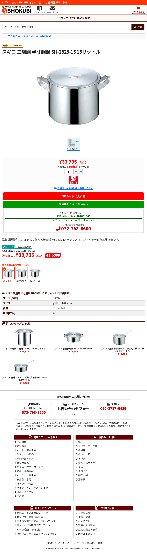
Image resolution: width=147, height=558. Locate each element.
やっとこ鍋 (84, 454)
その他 (20, 496)
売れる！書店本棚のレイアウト (33, 512)
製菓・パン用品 (25, 454)
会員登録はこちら (57, 2)
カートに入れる (73, 196)
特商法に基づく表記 (92, 542)
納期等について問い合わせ (74, 204)
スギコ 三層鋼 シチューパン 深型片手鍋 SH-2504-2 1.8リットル (122, 349)
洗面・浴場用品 (25, 471)
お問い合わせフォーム (73, 411)
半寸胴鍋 (46, 36)
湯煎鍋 (81, 479)
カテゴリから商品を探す (73, 18)
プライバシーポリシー (69, 542)
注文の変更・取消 (87, 529)
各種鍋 (81, 458)
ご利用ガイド (104, 508)
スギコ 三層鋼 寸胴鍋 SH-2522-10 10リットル (24, 348)
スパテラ (83, 471)
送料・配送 (84, 517)
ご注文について (86, 512)
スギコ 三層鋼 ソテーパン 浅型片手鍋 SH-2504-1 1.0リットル (24, 378)
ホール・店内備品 (26, 450)
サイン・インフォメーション (32, 487)
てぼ (80, 466)
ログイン (7, 2)
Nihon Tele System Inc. (74, 548)
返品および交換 (86, 525)
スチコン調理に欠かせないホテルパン (37, 521)
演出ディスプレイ (26, 492)
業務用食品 (23, 462)
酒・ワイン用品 (25, 483)
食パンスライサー (88, 462)
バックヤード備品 (26, 475)
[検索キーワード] (67, 27)
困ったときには (86, 533)
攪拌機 (81, 450)
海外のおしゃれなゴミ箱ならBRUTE (36, 533)
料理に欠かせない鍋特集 (30, 517)
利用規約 (51, 542)
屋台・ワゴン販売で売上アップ (33, 525)
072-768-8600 (76, 228)
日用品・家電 (24, 479)
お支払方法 (84, 521)
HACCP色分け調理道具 (29, 529)
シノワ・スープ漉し (89, 446)
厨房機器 (21, 441)
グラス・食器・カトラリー (31, 466)
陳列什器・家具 (25, 458)
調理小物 (83, 475)
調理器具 (18, 36)
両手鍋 (34, 36)
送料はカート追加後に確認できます (73, 188)
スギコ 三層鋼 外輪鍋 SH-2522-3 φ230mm (73, 348)
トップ (6, 36)
